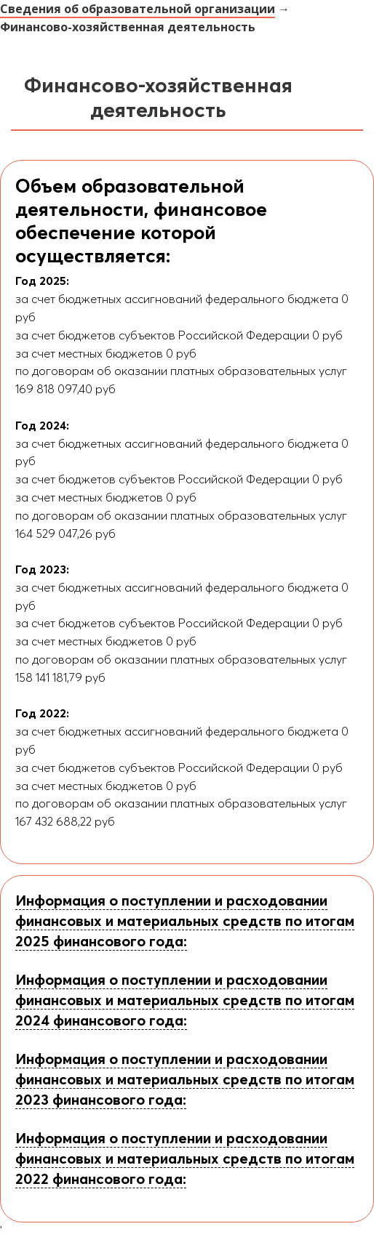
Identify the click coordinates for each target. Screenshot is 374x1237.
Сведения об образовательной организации (137, 9)
